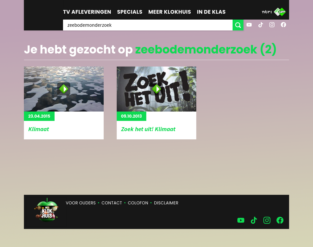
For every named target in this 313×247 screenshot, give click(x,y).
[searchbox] (148, 25)
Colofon (138, 203)
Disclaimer (166, 203)
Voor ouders (81, 203)
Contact (112, 203)
